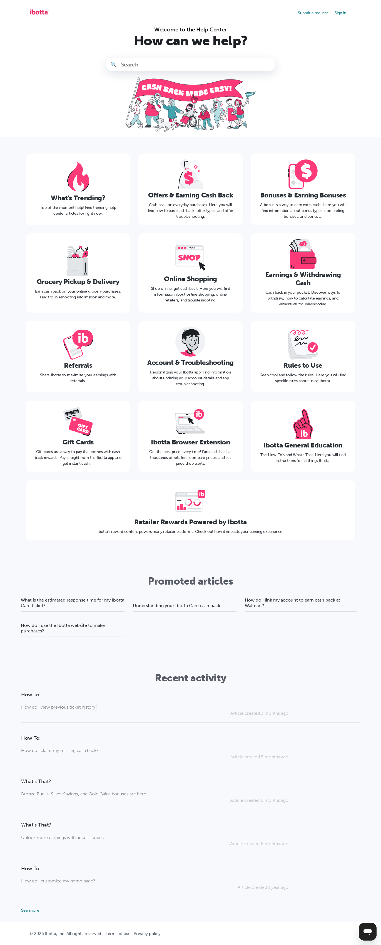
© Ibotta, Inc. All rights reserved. (65, 933)
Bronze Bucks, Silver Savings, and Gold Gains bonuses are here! (84, 793)
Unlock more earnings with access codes (62, 837)
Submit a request (313, 13)
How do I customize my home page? (58, 881)
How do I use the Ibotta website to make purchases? (63, 628)
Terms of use (118, 933)
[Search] (190, 64)
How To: (31, 695)
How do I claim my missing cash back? (60, 750)
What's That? (36, 782)
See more (30, 910)
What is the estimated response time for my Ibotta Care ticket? (72, 602)
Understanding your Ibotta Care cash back (176, 605)
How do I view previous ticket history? (59, 707)
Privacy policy (147, 933)
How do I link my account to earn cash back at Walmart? (292, 602)
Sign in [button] (340, 13)
